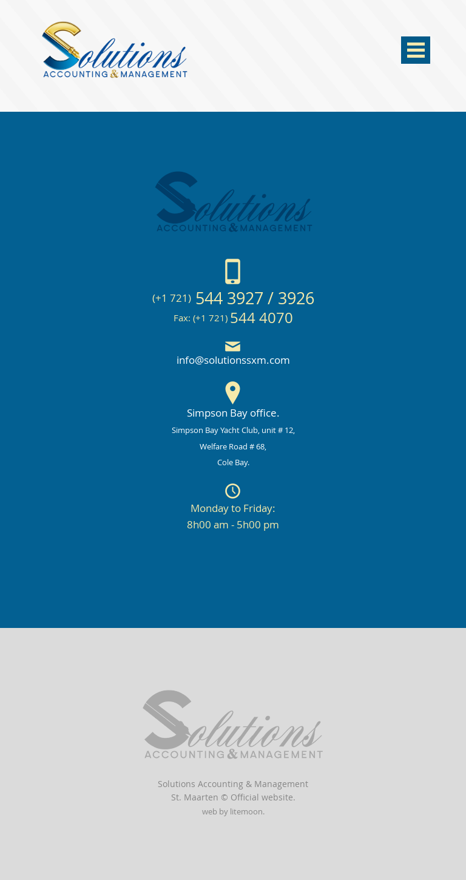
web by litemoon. (233, 812)
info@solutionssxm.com (233, 360)
